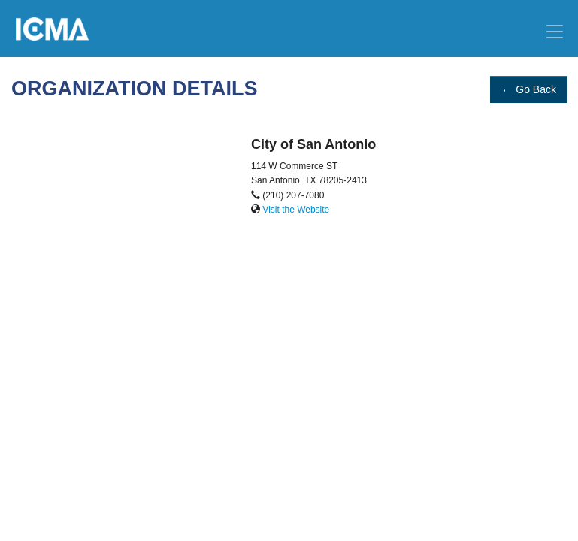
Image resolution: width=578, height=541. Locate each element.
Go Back (528, 89)
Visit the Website (295, 209)
